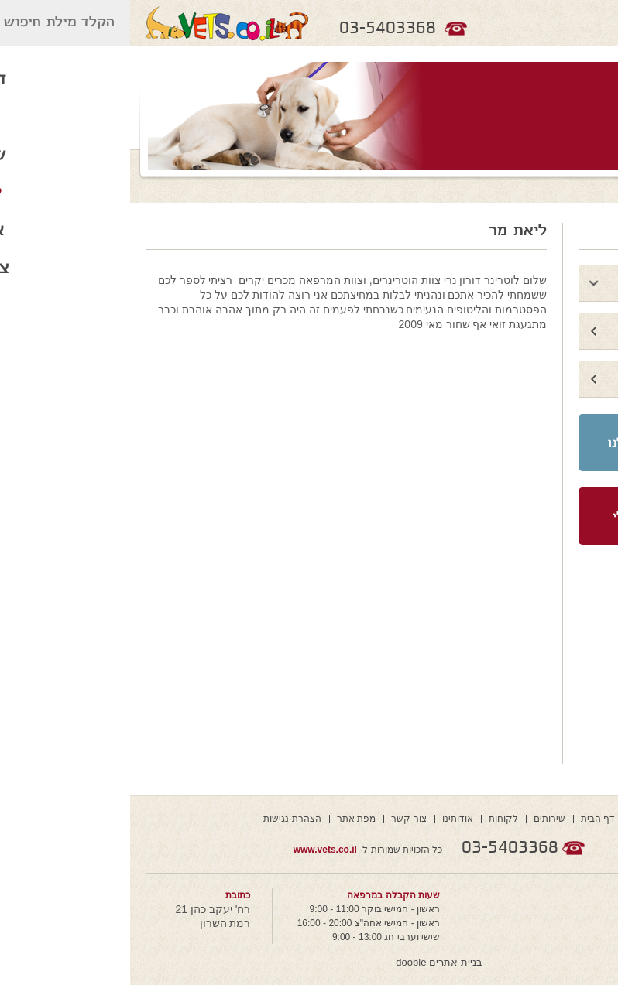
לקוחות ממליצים (543, 283)
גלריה (572, 379)
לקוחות (373, 818)
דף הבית (468, 818)
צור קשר (278, 818)
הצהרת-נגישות (162, 818)
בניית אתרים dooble (309, 962)
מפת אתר (226, 818)
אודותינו (327, 818)
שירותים (419, 818)
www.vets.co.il (195, 849)
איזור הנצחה (554, 331)
